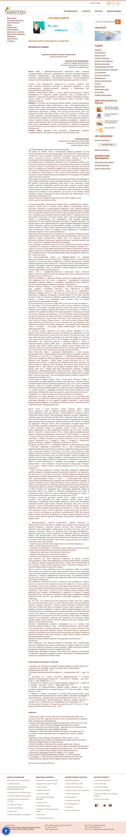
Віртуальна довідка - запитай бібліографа (112, 108)
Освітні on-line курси (102, 799)
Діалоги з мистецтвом (103, 81)
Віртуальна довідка (72, 780)
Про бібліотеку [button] (71, 11)
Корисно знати (100, 55)
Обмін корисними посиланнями (19, 814)
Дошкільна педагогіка (15, 20)
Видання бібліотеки (102, 165)
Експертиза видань (43, 806)
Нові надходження (72, 804)
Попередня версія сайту (45, 818)
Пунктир (98, 84)
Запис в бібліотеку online (74, 784)
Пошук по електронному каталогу (108, 22)
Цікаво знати (12, 27)
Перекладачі (12, 811)
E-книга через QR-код (103, 168)
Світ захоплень (100, 72)
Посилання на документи (104, 162)
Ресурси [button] (99, 11)
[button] (6, 831)
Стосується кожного (102, 75)
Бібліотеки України (101, 787)
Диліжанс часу (100, 78)
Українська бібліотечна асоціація (19, 796)
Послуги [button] (86, 11)
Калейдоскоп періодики (104, 61)
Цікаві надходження (102, 150)
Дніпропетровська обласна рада (19, 792)
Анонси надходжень (102, 140)
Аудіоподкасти (100, 53)
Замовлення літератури (74, 787)
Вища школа (11, 18)
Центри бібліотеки (43, 790)
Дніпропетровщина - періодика (106, 69)
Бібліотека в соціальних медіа (47, 780)
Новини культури (43, 794)
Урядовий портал (14, 784)
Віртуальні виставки (102, 64)
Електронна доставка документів (77, 790)
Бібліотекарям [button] (114, 11)
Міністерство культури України (19, 780)
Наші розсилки (110, 128)
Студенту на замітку (102, 58)
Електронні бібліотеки (102, 780)
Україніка (98, 50)
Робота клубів (42, 787)
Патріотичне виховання (16, 34)
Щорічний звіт (42, 802)
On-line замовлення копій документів (111, 122)
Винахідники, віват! (102, 89)
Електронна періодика (102, 790)
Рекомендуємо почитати (104, 67)
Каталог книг (107, 145)
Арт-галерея (99, 92)
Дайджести (11, 36)
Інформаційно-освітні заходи (47, 784)
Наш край (69, 807)
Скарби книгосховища (103, 95)
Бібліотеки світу (100, 784)
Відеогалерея (100, 86)
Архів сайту (41, 814)
